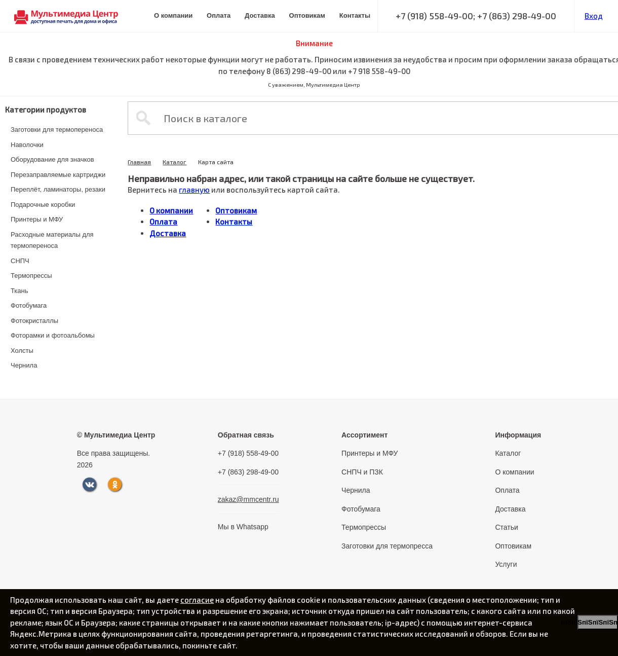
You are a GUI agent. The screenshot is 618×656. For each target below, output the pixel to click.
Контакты (354, 15)
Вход (594, 15)
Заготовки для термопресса (387, 546)
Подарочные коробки (43, 204)
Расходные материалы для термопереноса (52, 240)
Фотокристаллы (34, 320)
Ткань (19, 291)
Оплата (218, 15)
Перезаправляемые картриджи (58, 174)
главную (194, 189)
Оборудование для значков (52, 159)
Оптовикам (307, 15)
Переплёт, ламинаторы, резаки (58, 189)
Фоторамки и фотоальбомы (53, 335)
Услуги (506, 564)
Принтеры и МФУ (37, 219)
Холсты (22, 350)
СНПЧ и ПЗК (362, 472)
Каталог (174, 161)
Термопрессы (31, 275)
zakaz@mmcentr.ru (248, 499)
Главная (139, 161)
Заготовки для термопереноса (57, 129)
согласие (197, 599)
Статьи (506, 527)
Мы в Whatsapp (243, 527)
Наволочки (27, 145)
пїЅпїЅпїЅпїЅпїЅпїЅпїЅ (597, 622)
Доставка (260, 15)
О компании (173, 15)
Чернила (24, 365)
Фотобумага (29, 305)
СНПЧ (20, 261)
